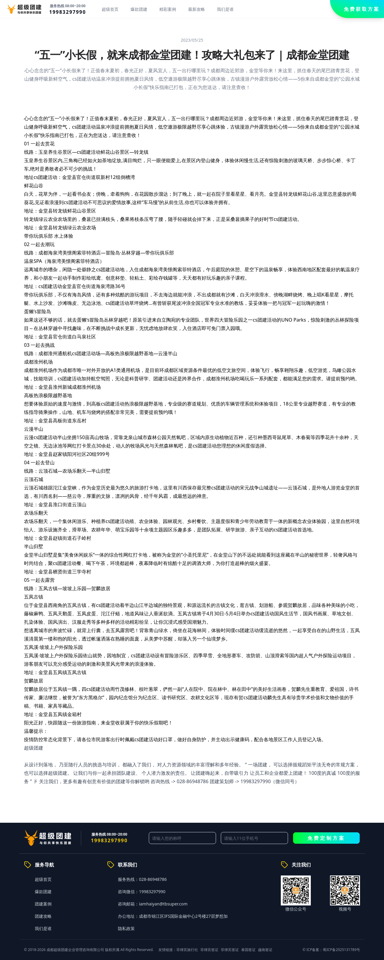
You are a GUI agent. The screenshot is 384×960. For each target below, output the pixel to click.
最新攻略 (196, 9)
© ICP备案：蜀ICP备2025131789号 (331, 949)
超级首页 (110, 9)
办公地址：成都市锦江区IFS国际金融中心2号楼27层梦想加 (173, 916)
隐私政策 (126, 928)
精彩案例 (167, 9)
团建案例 (43, 904)
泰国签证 (248, 949)
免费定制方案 (326, 838)
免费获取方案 (362, 9)
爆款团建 (138, 9)
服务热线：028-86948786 (142, 879)
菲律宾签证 (209, 949)
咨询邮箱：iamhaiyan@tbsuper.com (153, 904)
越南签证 (265, 949)
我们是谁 (225, 9)
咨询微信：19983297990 (141, 891)
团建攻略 (43, 916)
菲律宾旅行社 (187, 949)
